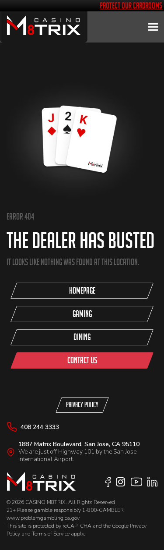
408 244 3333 (40, 427)
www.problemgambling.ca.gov (43, 518)
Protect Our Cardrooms (131, 5)
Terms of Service (51, 533)
